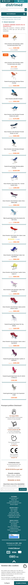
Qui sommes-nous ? (14, 498)
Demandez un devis (14, 480)
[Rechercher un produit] (13, 9)
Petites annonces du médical (14, 530)
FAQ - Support (14, 511)
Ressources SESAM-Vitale (14, 526)
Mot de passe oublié (14, 512)
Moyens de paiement (14, 501)
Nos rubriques (14, 525)
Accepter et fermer (21, 583)
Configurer (7, 583)
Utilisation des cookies (14, 517)
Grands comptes (14, 531)
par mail (19, 469)
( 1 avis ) (18, 239)
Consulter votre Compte (14, 514)
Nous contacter (13, 509)
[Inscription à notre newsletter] (10, 489)
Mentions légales (14, 504)
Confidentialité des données (14, 515)
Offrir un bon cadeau (14, 522)
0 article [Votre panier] (21, 1)
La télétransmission (14, 528)
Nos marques (14, 523)
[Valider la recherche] (26, 9)
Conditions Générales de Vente (14, 502)
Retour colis (14, 499)
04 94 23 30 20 (10, 469)
